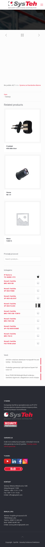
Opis (5, 94)
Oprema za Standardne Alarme (30, 85)
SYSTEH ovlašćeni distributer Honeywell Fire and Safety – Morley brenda (22, 361)
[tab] (22, 94)
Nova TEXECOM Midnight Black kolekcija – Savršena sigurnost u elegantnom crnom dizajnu (22, 376)
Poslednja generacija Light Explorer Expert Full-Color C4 (22, 369)
